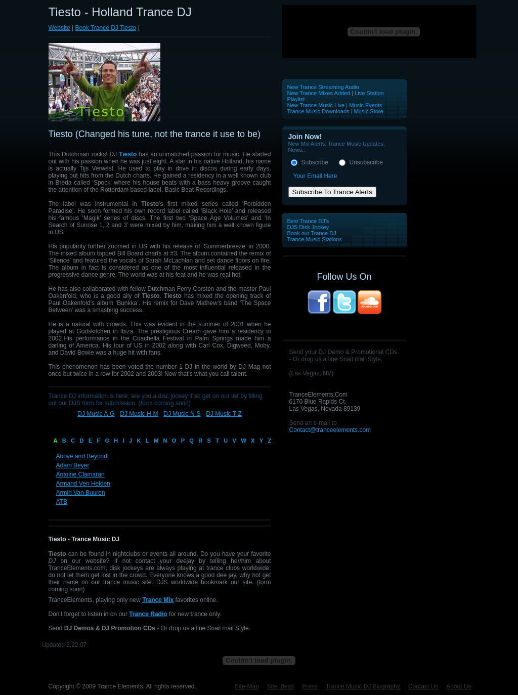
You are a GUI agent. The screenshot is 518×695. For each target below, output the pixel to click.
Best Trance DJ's (308, 221)
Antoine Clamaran (80, 474)
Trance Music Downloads (318, 111)
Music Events (365, 105)
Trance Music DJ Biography (363, 686)
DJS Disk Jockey (308, 227)
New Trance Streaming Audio (323, 87)
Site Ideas (280, 686)
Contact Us (423, 686)
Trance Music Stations (314, 239)
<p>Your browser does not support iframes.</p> (379, 31)
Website (59, 27)
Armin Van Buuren (80, 492)
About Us (458, 686)
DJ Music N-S (181, 413)
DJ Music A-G (95, 413)
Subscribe (314, 162)
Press (310, 686)
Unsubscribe (366, 162)
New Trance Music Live (317, 105)
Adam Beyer (73, 465)
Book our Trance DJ (311, 233)
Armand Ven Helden (83, 483)
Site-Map (247, 686)
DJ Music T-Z (223, 413)
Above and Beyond (81, 456)
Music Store (368, 111)
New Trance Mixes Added (319, 93)
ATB (61, 501)
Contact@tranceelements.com (330, 429)
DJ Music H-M (139, 413)
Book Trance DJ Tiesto (105, 27)
